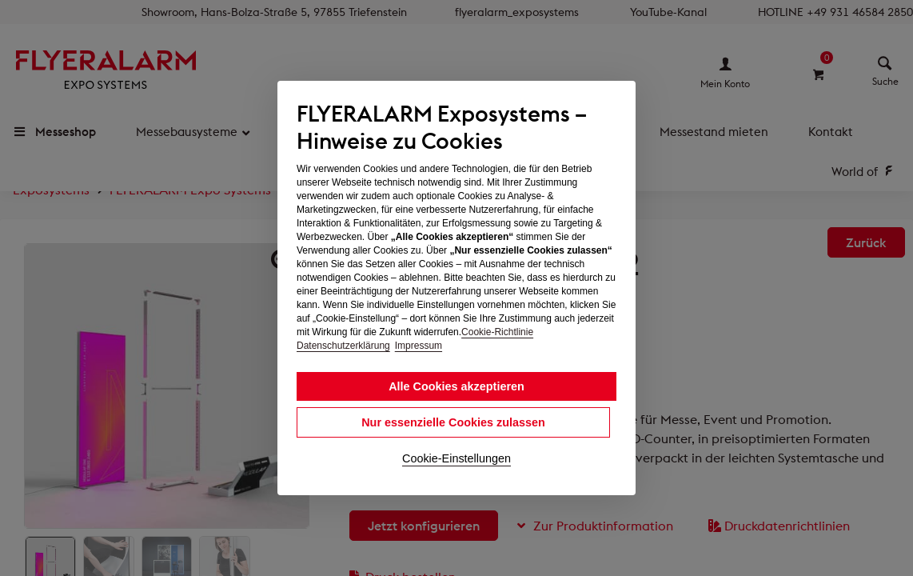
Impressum (418, 345)
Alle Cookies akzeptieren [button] (456, 386)
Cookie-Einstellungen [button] (456, 458)
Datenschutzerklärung (343, 345)
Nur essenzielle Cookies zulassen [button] (453, 422)
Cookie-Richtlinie (497, 332)
